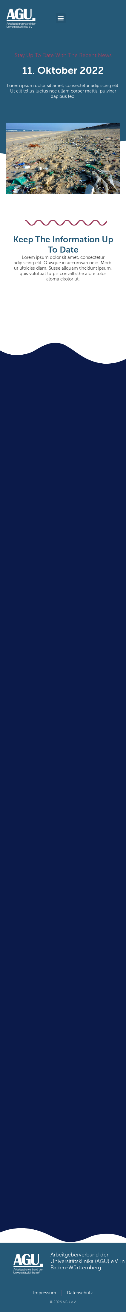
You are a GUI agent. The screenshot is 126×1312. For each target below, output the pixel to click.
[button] (61, 18)
